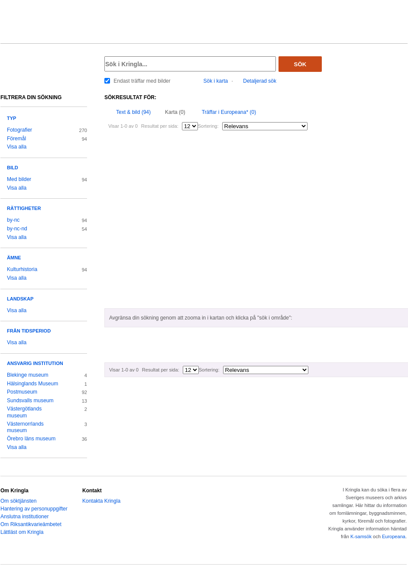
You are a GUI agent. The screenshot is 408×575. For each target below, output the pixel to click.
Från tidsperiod (29, 330)
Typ (11, 118)
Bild (12, 167)
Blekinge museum (28, 375)
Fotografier (19, 130)
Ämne (14, 257)
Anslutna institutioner (24, 517)
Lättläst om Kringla (21, 532)
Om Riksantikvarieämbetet (31, 524)
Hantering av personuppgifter (34, 509)
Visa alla (16, 147)
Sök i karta (216, 81)
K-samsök (361, 536)
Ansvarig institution (35, 363)
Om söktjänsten (18, 501)
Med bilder (19, 179)
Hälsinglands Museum (32, 384)
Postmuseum (22, 392)
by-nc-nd (17, 229)
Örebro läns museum (31, 439)
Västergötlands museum (24, 412)
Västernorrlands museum (25, 427)
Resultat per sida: (159, 126)
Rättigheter (24, 208)
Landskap (20, 298)
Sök (300, 64)
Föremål (16, 139)
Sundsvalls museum (30, 400)
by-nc (13, 220)
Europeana (393, 536)
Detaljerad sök (259, 81)
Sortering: (208, 126)
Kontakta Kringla (101, 501)
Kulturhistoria (22, 269)
